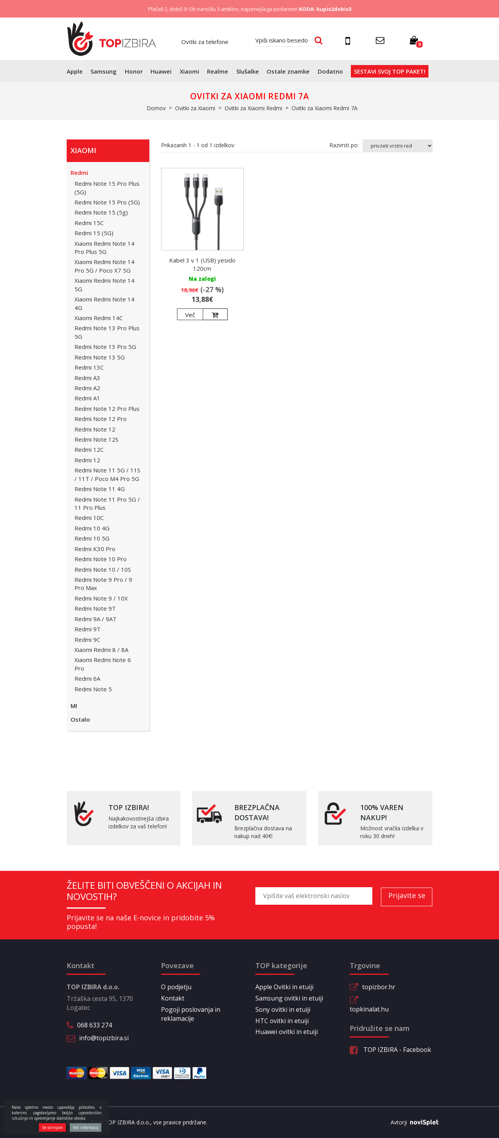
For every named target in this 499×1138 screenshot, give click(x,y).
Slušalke (247, 71)
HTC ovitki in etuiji (282, 1020)
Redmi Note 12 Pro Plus (107, 408)
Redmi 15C (89, 223)
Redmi (79, 172)
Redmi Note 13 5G (99, 357)
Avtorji (412, 1122)
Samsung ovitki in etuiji (289, 998)
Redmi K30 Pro (94, 549)
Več (190, 315)
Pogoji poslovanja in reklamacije (190, 1014)
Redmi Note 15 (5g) (101, 212)
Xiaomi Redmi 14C (98, 318)
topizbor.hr (378, 987)
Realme (217, 71)
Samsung (103, 71)
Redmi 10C (89, 517)
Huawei (161, 71)
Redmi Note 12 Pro (100, 419)
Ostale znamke (288, 71)
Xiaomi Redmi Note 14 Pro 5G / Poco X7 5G (104, 266)
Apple (75, 71)
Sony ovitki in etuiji (282, 1009)
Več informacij (85, 1127)
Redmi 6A (87, 678)
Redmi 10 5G (92, 538)
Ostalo (80, 719)
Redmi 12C (89, 449)
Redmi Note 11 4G (99, 489)
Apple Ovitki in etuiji (284, 987)
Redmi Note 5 (93, 689)
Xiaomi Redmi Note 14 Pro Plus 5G (104, 247)
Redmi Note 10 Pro (100, 559)
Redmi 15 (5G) (93, 233)
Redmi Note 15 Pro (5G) (107, 202)
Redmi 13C (89, 367)
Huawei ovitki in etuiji (286, 1031)
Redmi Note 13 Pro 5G (105, 347)
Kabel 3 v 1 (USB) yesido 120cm (202, 264)
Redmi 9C (87, 639)
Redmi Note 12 (94, 429)
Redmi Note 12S (96, 439)
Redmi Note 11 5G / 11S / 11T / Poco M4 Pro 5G (107, 474)
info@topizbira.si (104, 1038)
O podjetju (176, 987)
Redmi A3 (87, 378)
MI (74, 706)
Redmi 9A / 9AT (95, 619)
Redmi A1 (87, 398)
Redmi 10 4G (92, 528)
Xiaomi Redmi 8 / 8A (101, 650)
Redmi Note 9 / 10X (101, 598)
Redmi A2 (87, 388)
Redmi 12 (87, 460)
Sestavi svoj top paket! (389, 71)
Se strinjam (52, 1127)
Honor (134, 71)
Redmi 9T (87, 629)
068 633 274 (94, 1025)
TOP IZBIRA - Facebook (390, 1049)
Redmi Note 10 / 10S (102, 569)
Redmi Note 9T (95, 608)
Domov (156, 108)
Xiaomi (189, 71)
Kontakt (172, 998)
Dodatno (330, 71)
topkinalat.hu (369, 1009)
